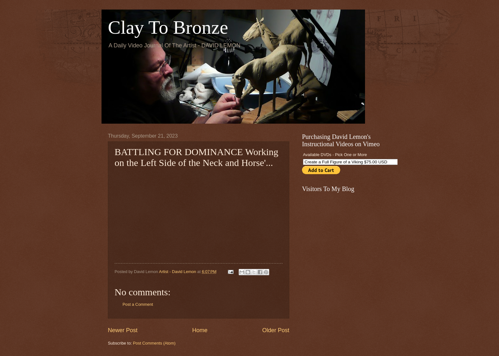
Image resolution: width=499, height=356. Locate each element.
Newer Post (122, 330)
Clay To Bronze (168, 27)
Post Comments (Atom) (154, 343)
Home (199, 330)
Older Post (275, 330)
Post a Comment (138, 304)
